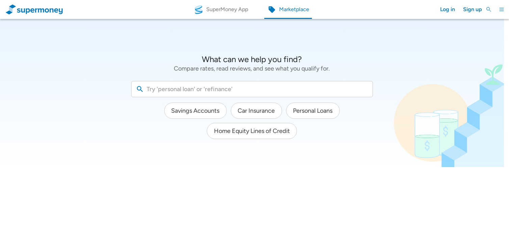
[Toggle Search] (488, 9)
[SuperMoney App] (221, 9)
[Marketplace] (288, 9)
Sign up (472, 9)
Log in (447, 9)
